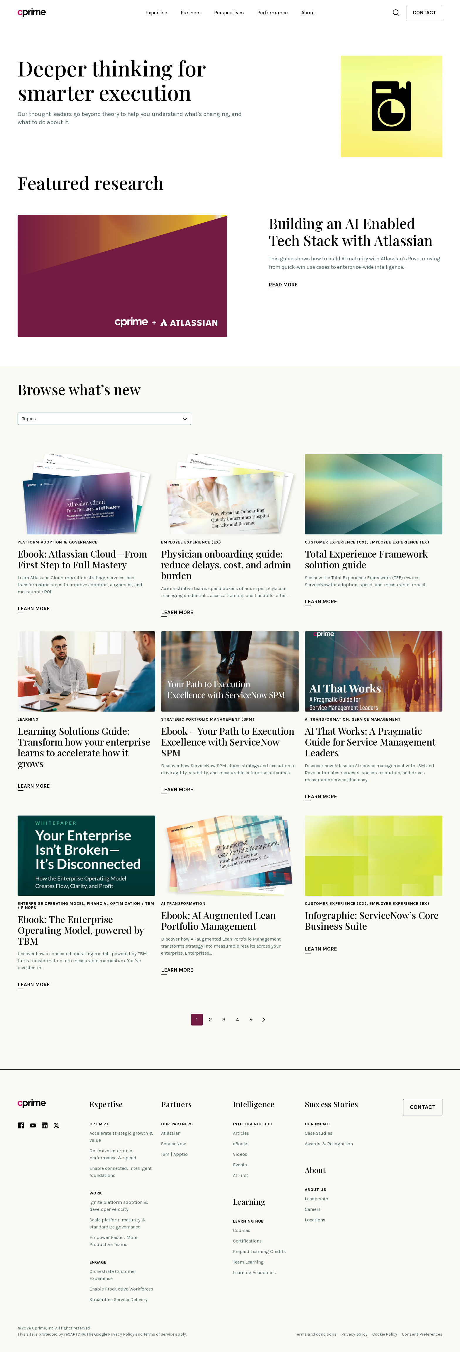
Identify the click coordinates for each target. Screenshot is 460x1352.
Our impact (318, 1124)
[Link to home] (32, 12)
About (315, 1170)
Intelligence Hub (252, 1124)
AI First (240, 1175)
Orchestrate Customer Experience (112, 1275)
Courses (241, 1230)
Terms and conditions (315, 1334)
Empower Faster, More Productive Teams (113, 1241)
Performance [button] (272, 12)
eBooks (240, 1143)
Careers (313, 1209)
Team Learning (248, 1262)
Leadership (316, 1198)
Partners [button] (191, 12)
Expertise (106, 1104)
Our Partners (177, 1124)
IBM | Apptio (174, 1154)
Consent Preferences (422, 1334)
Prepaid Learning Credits (259, 1251)
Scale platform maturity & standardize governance (117, 1223)
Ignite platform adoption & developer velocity (118, 1205)
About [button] (308, 12)
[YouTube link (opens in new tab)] (32, 1126)
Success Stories (331, 1104)
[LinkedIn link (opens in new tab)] (44, 1126)
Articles (241, 1133)
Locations (315, 1220)
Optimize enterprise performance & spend (112, 1154)
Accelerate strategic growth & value (121, 1136)
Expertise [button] (156, 12)
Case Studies (318, 1133)
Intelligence (253, 1104)
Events (240, 1165)
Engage (97, 1262)
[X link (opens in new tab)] (56, 1126)
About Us (315, 1190)
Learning (249, 1202)
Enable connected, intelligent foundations (120, 1171)
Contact (424, 12)
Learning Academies (254, 1272)
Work (95, 1193)
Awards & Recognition (329, 1143)
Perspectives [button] (229, 12)
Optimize (99, 1124)
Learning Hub (248, 1221)
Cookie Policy (384, 1334)
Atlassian (170, 1133)
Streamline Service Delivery (118, 1299)
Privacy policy (354, 1334)
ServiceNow (173, 1143)
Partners (176, 1104)
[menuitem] (424, 12)
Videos (240, 1154)
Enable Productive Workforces (121, 1289)
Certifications (247, 1241)
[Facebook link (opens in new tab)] (21, 1126)
